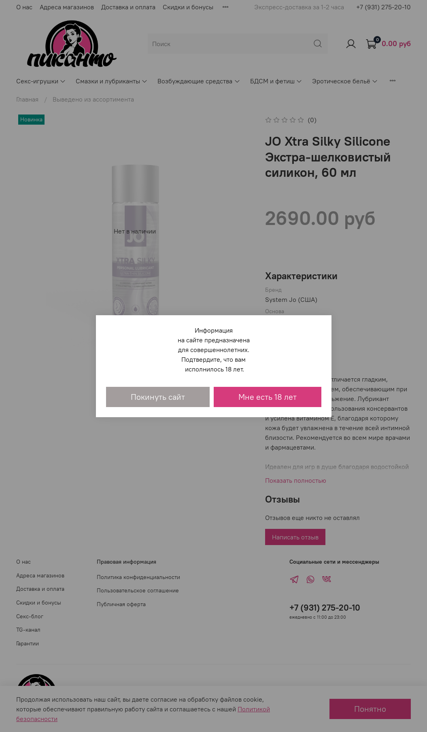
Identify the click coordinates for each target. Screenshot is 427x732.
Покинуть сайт (158, 397)
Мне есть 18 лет (267, 397)
